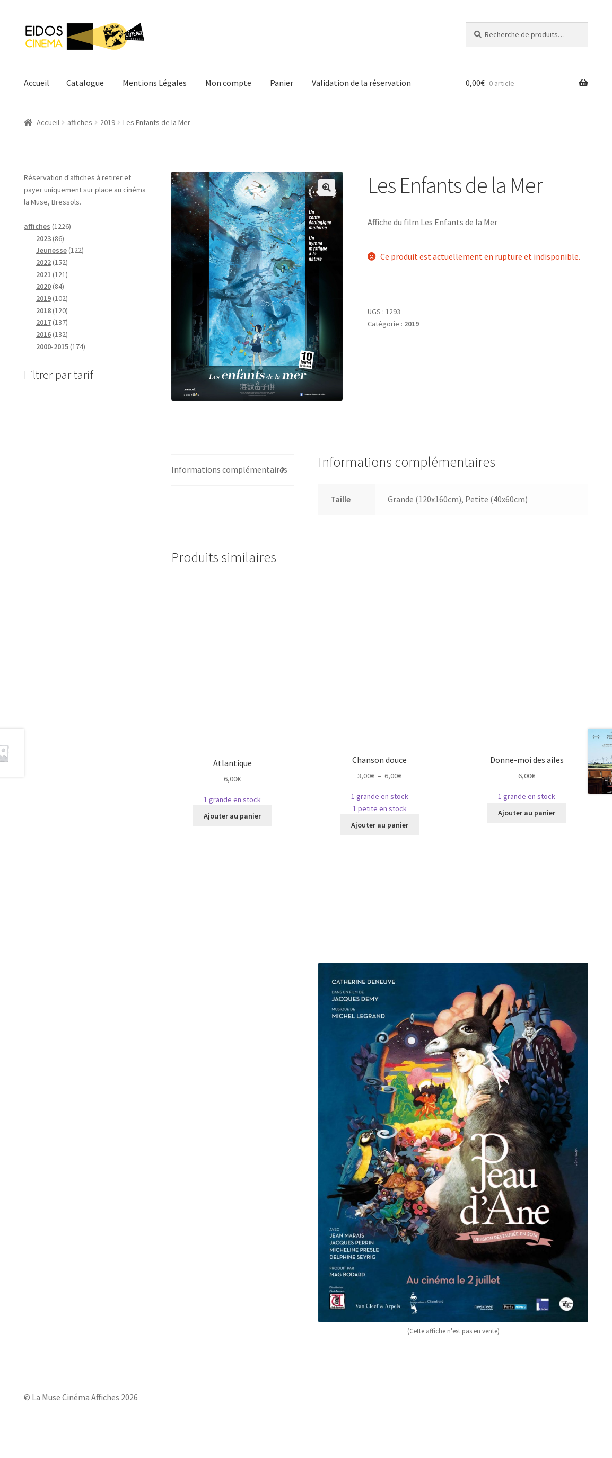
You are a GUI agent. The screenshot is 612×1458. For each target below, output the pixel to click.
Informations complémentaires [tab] (229, 469)
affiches (79, 122)
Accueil (36, 82)
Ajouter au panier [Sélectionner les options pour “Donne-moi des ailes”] (526, 812)
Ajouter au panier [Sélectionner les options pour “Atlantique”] (232, 816)
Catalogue (85, 82)
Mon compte (228, 82)
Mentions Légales (155, 82)
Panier (281, 82)
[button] (326, 187)
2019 (107, 122)
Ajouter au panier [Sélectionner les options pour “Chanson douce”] (379, 825)
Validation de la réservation (361, 82)
